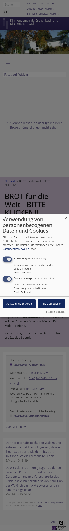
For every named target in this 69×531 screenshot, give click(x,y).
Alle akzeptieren (51, 303)
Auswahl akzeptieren (19, 303)
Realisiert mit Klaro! (55, 311)
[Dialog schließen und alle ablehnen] (66, 216)
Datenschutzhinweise (16, 249)
